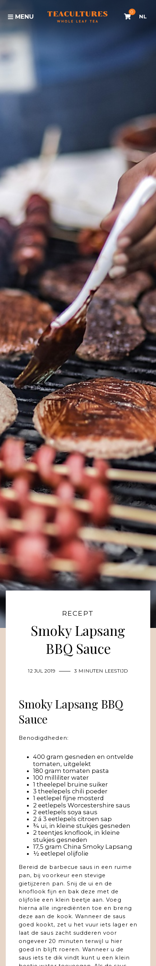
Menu (21, 16)
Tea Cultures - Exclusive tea (77, 17)
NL (143, 16)
